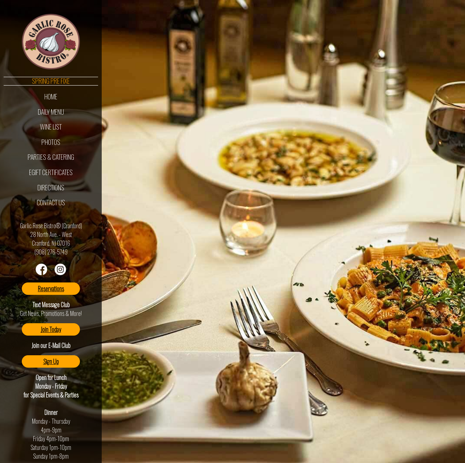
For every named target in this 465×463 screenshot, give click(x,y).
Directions (50, 187)
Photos (50, 142)
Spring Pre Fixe (51, 81)
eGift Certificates (51, 172)
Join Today (51, 329)
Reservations (51, 288)
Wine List (51, 126)
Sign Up (51, 361)
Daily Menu (51, 111)
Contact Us (51, 202)
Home (50, 96)
